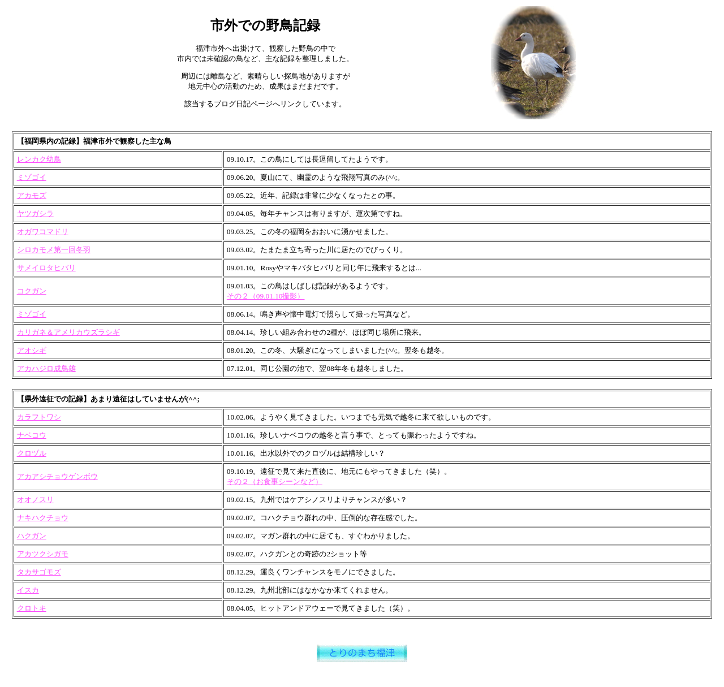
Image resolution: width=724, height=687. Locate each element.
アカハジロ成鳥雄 (46, 368)
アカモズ (31, 195)
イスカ (28, 590)
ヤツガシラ (35, 213)
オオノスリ (35, 499)
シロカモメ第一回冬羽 (53, 249)
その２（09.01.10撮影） (266, 296)
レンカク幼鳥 (39, 159)
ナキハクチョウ (42, 517)
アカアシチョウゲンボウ (57, 476)
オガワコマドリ (42, 231)
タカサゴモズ (39, 572)
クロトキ (31, 608)
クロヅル (31, 453)
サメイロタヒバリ (46, 267)
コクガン (31, 291)
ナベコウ (31, 435)
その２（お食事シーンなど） (274, 481)
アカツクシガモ (42, 554)
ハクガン (31, 536)
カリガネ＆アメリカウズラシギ (68, 332)
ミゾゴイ (31, 177)
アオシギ (31, 350)
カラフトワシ (39, 417)
